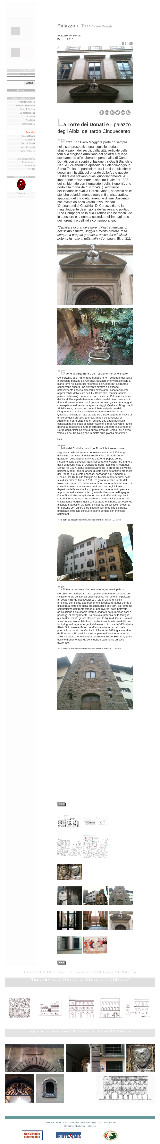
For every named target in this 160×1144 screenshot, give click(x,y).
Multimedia (30, 165)
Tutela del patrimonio (25, 159)
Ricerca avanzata (27, 74)
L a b (20, 197)
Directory (21, 193)
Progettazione (28, 162)
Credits (31, 169)
